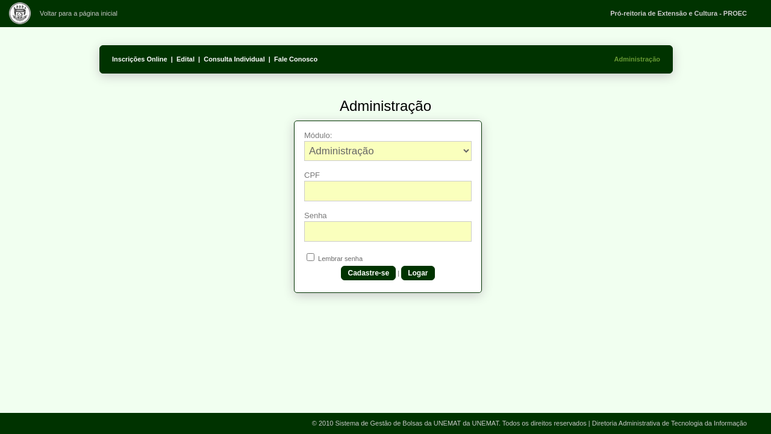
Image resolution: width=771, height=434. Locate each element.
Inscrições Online (139, 59)
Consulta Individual (234, 59)
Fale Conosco (295, 59)
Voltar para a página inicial (78, 13)
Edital (185, 59)
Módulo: (318, 135)
